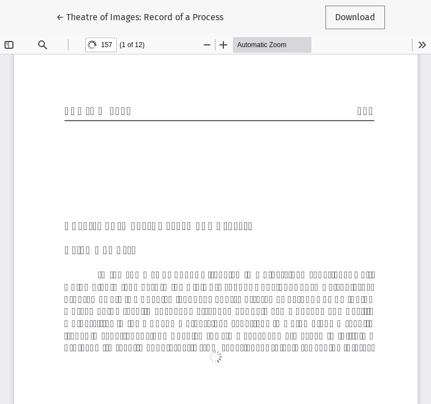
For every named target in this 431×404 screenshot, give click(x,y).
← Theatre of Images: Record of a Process (139, 16)
